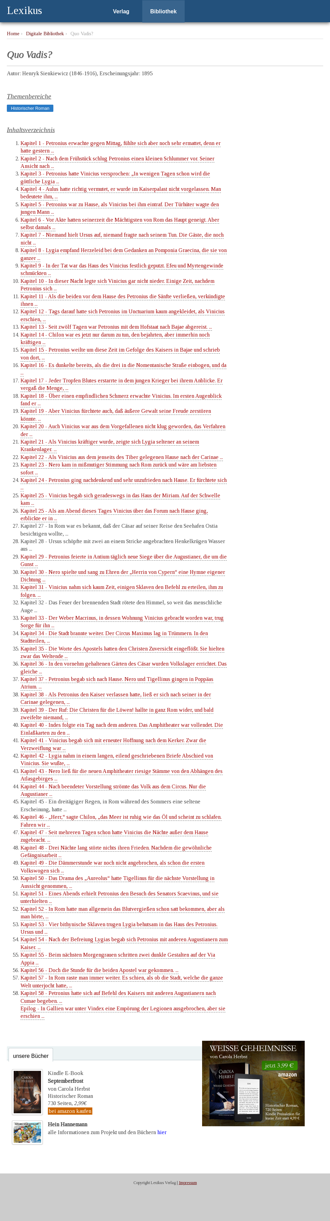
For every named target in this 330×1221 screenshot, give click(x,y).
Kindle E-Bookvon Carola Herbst (68, 1080)
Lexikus (24, 10)
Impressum (188, 1182)
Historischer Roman (30, 108)
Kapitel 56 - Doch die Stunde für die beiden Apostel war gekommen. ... (100, 970)
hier (162, 1131)
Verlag (121, 11)
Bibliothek (163, 11)
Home (13, 33)
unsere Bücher (31, 1056)
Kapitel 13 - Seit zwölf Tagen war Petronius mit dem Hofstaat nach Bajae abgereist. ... (116, 327)
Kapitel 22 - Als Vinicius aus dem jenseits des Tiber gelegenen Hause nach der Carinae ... (122, 457)
